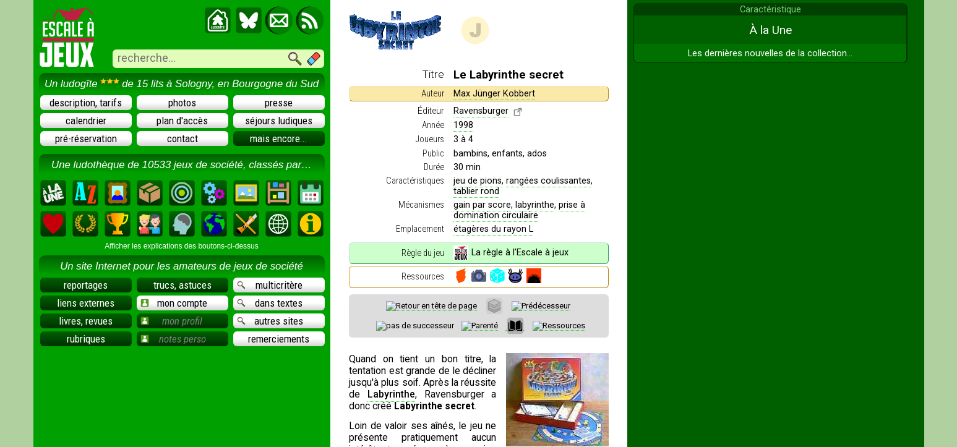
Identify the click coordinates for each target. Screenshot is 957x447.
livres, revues (86, 321)
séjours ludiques (278, 120)
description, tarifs (85, 102)
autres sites (270, 321)
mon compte (174, 303)
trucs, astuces (182, 285)
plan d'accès (182, 120)
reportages (86, 285)
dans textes (270, 303)
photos (182, 102)
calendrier (86, 120)
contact (182, 138)
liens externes (85, 303)
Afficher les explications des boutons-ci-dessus (182, 246)
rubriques (86, 339)
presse (279, 102)
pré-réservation (86, 138)
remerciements (278, 339)
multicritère (270, 285)
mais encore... (278, 138)
